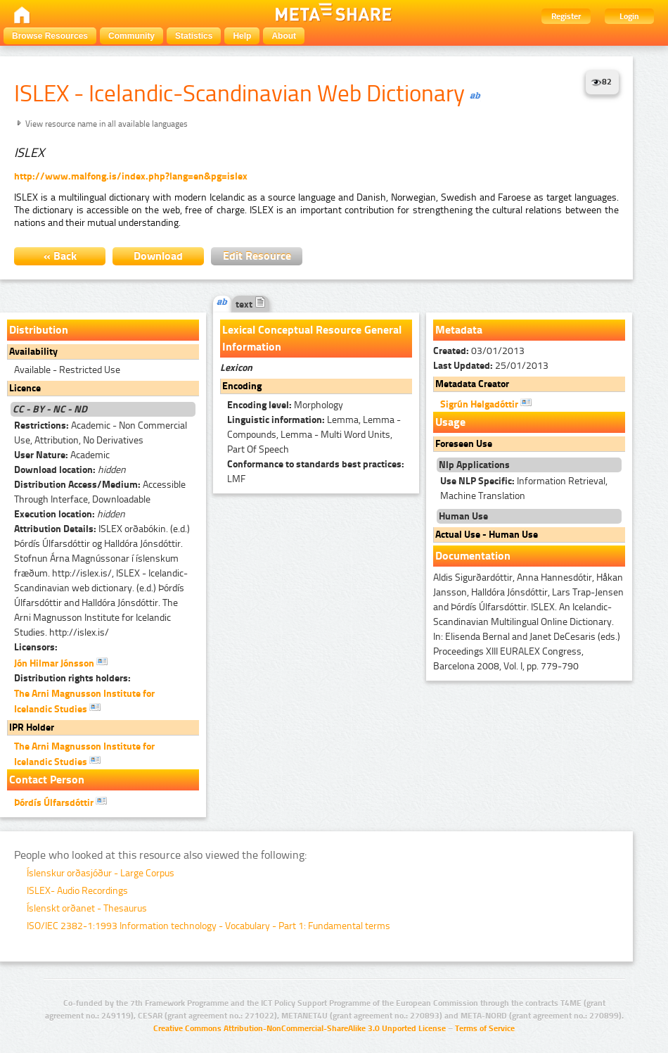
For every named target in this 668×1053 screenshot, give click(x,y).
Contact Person (46, 779)
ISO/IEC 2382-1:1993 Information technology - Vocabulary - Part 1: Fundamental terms (208, 926)
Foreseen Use (463, 444)
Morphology (285, 405)
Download (158, 256)
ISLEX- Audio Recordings (77, 891)
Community (131, 36)
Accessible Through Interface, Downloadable (100, 492)
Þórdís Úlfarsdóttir (60, 802)
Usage (450, 422)
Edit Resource (257, 256)
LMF (315, 471)
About (283, 36)
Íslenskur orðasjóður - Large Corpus (100, 873)
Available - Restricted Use (67, 370)
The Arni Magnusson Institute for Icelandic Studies (84, 701)
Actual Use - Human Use (486, 535)
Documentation (472, 555)
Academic (62, 455)
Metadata (458, 329)
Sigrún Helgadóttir (486, 403)
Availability (33, 352)
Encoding (242, 386)
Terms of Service (485, 1028)
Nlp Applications (474, 465)
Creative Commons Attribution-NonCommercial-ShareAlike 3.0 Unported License (299, 1028)
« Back (60, 256)
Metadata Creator (472, 384)
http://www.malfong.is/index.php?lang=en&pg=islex (131, 176)
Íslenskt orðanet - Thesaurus (87, 908)
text (251, 304)
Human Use (463, 516)
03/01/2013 (479, 351)
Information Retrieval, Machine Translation (524, 488)
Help (242, 36)
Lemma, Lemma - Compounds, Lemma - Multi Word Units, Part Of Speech (314, 434)
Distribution (38, 329)
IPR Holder (31, 727)
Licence (25, 388)
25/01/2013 (490, 366)
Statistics (193, 36)
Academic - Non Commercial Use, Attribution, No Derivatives (100, 433)
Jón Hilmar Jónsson (61, 662)
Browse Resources (50, 36)
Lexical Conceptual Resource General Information (312, 338)
